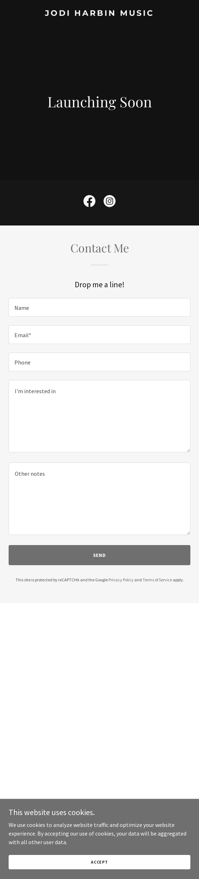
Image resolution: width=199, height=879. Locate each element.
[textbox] (99, 307)
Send (99, 555)
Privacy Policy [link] (121, 579)
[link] (99, 13)
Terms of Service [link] (157, 579)
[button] (100, 808)
